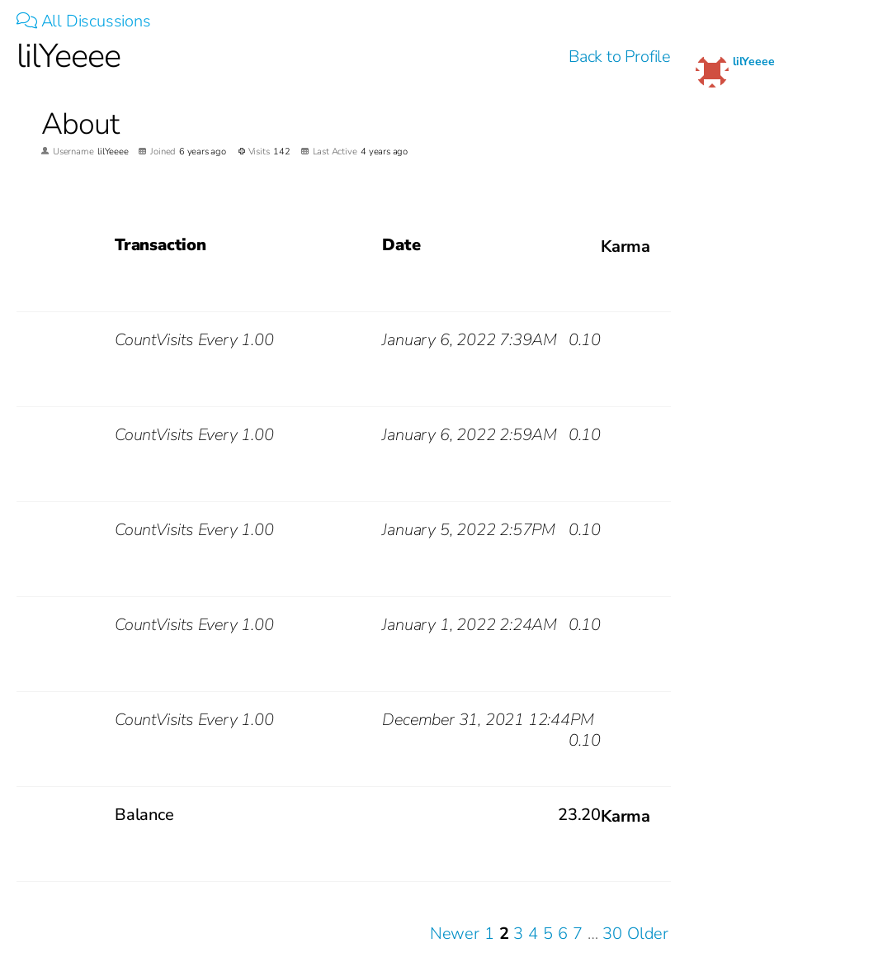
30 (612, 933)
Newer (454, 933)
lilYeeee (753, 61)
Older (647, 933)
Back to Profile (620, 56)
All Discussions (84, 21)
